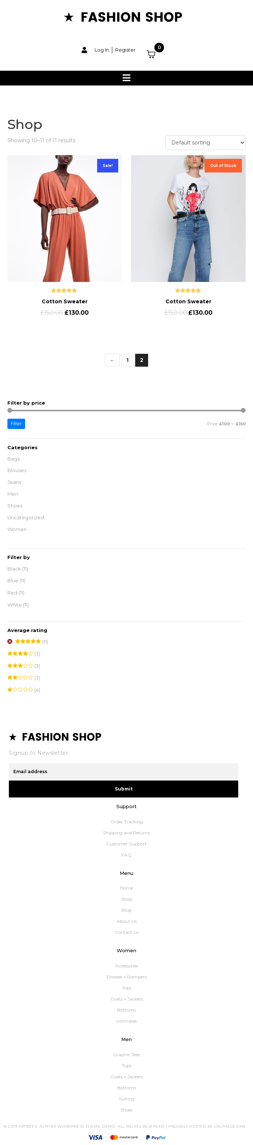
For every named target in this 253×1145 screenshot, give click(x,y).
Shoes (15, 506)
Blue (12, 580)
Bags (13, 459)
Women (17, 529)
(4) (23, 690)
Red (12, 593)
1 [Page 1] (127, 360)
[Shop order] (205, 142)
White (14, 605)
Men (12, 494)
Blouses (16, 470)
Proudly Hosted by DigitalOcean (206, 1126)
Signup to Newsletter (38, 753)
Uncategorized (25, 517)
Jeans (14, 482)
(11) (31, 642)
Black (14, 569)
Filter (16, 423)
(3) (23, 654)
